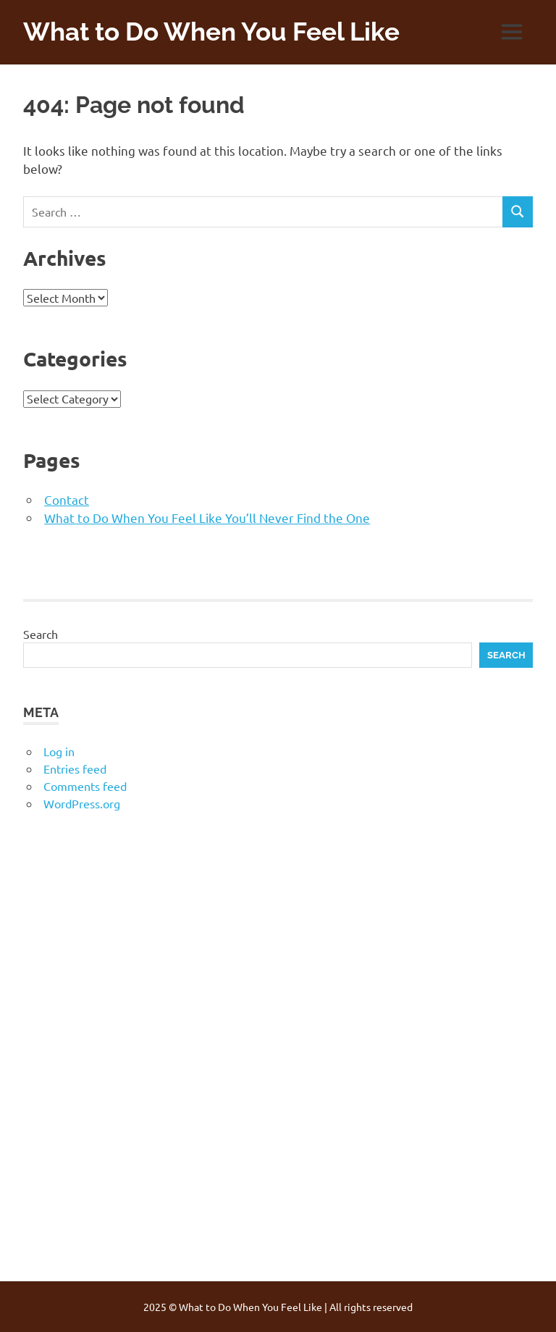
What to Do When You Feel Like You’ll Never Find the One (207, 517)
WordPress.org (81, 803)
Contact (66, 499)
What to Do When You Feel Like (211, 31)
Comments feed (85, 786)
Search (40, 634)
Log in (59, 751)
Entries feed (74, 768)
